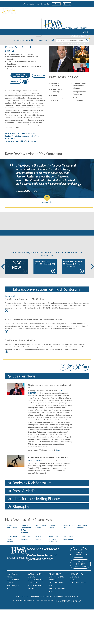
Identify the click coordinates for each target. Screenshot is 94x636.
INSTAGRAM (46, 607)
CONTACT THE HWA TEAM (58, 28)
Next (92, 278)
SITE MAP (77, 612)
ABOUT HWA (55, 585)
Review (67, 4)
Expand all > (10, 307)
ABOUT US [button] (81, 47)
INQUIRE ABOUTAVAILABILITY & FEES (20, 75)
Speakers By (23, 40)
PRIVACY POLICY (63, 612)
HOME (85, 32)
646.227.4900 (80, 28)
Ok (56, 4)
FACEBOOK (70, 607)
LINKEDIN (34, 607)
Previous (3, 278)
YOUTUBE (58, 607)
